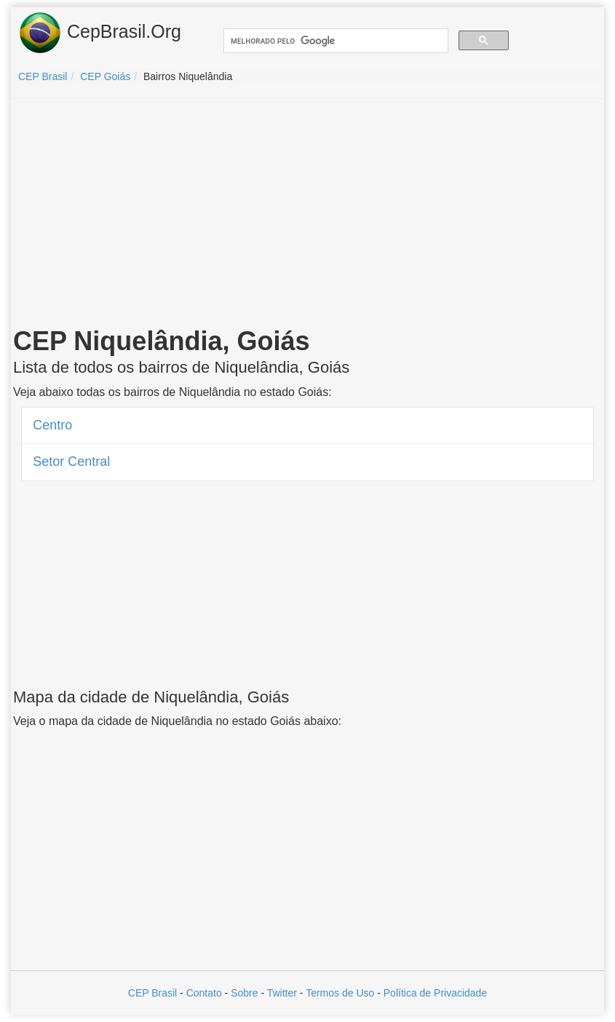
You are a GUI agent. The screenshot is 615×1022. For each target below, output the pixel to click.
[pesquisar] (334, 41)
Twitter (282, 993)
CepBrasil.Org (99, 33)
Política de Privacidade (435, 993)
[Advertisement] (308, 215)
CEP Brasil (152, 993)
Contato (204, 993)
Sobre (244, 993)
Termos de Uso (340, 993)
